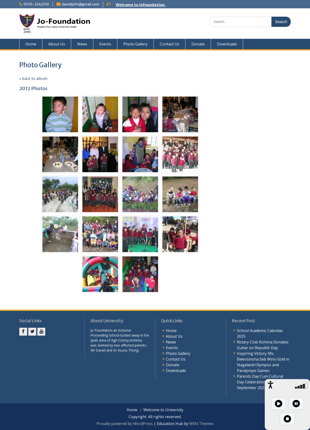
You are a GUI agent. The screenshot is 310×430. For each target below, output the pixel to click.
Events (105, 44)
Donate (198, 44)
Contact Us (169, 44)
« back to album (33, 78)
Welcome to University (163, 409)
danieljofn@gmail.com (80, 4)
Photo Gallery (135, 44)
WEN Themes (201, 423)
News (82, 44)
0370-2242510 (36, 4)
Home (30, 44)
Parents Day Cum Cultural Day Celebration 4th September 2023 (260, 382)
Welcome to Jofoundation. (141, 4)
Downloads (227, 44)
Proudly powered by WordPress (124, 423)
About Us (56, 44)
